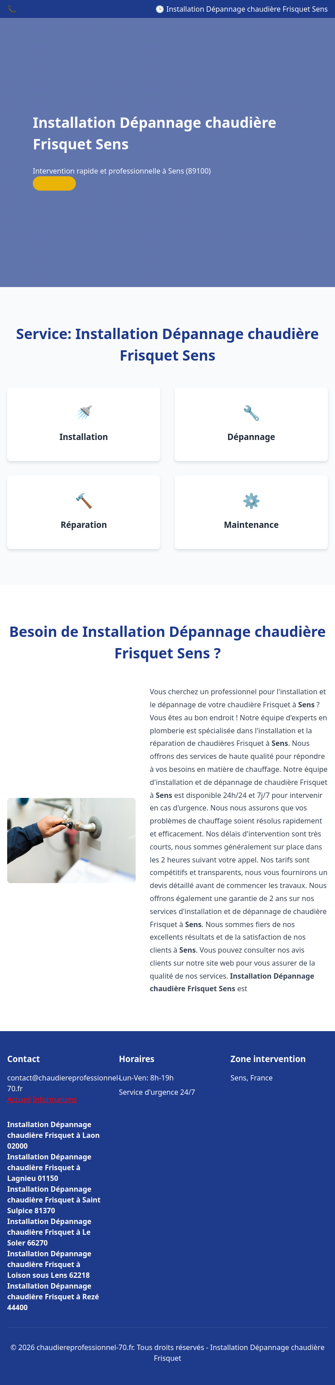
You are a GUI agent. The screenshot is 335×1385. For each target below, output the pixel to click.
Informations (55, 1099)
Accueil (19, 1099)
